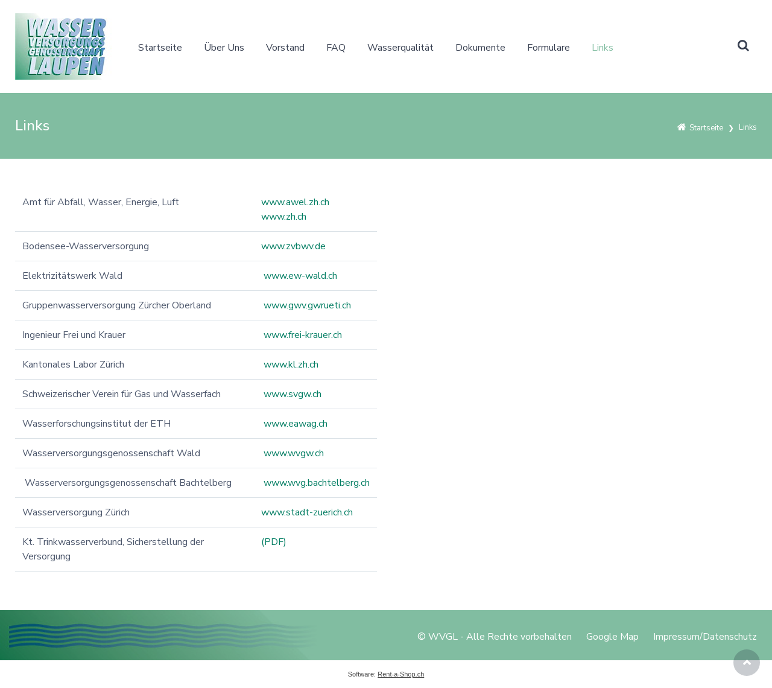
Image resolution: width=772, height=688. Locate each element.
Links (602, 47)
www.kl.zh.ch (291, 364)
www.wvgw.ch (294, 453)
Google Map (612, 636)
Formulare (548, 47)
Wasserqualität (400, 47)
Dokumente (480, 47)
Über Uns (224, 47)
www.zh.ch (283, 216)
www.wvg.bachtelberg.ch (317, 482)
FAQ (336, 47)
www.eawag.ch (295, 423)
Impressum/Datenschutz (705, 636)
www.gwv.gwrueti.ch (307, 305)
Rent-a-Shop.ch (401, 674)
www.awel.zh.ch (295, 202)
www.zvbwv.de (293, 246)
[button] (743, 46)
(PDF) (273, 542)
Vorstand (285, 47)
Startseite (160, 47)
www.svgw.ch (292, 394)
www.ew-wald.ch (300, 275)
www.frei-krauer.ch (303, 335)
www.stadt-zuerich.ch (307, 512)
